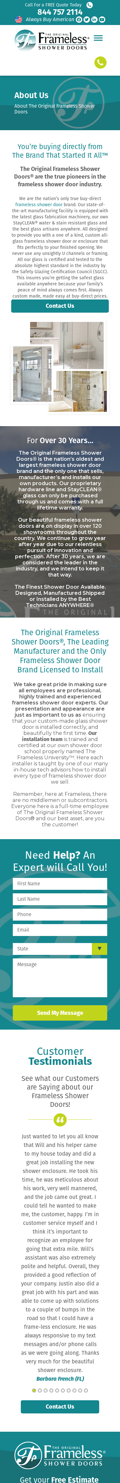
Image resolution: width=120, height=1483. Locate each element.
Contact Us (60, 305)
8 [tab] (74, 1390)
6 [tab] (63, 1390)
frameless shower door (38, 204)
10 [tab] (86, 1390)
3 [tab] (46, 1390)
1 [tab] (34, 1390)
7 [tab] (69, 1390)
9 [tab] (80, 1390)
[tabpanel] (60, 1258)
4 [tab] (51, 1390)
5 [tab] (57, 1390)
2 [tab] (40, 1390)
